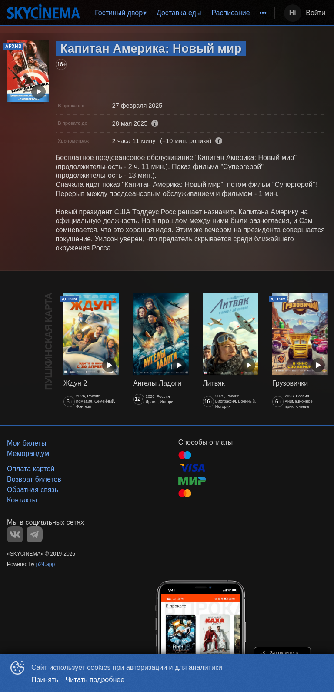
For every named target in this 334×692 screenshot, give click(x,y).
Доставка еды (179, 13)
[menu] (179, 13)
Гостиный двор (119, 13)
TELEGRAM (35, 534)
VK (15, 534)
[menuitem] (120, 13)
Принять (45, 679)
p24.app (45, 564)
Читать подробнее (95, 679)
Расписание (230, 13)
